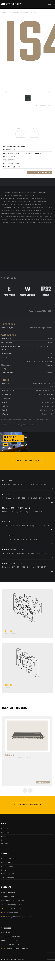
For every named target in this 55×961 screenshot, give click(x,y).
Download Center (8, 859)
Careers (4, 836)
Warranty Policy (7, 877)
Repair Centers (7, 862)
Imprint (4, 844)
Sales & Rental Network (39, 172)
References (5, 832)
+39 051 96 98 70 (14, 909)
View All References (26, 461)
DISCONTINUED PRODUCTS (22, 13)
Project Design (7, 866)
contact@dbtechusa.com (17, 948)
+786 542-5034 (13, 944)
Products (7, 13)
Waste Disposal (7, 874)
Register (4, 870)
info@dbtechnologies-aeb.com (20, 917)
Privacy (4, 840)
